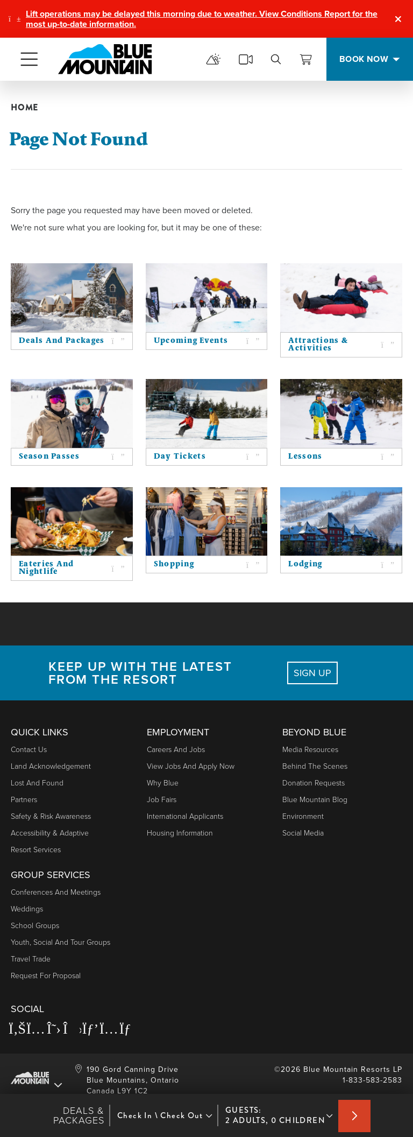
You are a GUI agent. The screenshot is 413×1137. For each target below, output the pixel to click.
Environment (303, 816)
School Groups (35, 925)
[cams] (246, 59)
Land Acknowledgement (51, 766)
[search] (276, 59)
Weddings (27, 909)
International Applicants (185, 816)
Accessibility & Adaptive (50, 833)
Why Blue (163, 783)
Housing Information (180, 833)
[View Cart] (306, 59)
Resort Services (36, 849)
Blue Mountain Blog (314, 799)
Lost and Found (37, 783)
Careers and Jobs (176, 749)
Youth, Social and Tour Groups (60, 942)
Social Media (303, 833)
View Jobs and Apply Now (190, 766)
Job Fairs (161, 799)
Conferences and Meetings (56, 892)
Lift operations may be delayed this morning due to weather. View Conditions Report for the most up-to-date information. (202, 19)
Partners (24, 799)
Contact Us (29, 749)
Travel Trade (31, 959)
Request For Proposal (46, 975)
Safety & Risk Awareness (51, 816)
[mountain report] (213, 59)
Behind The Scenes (314, 766)
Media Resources (310, 749)
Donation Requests (313, 783)
